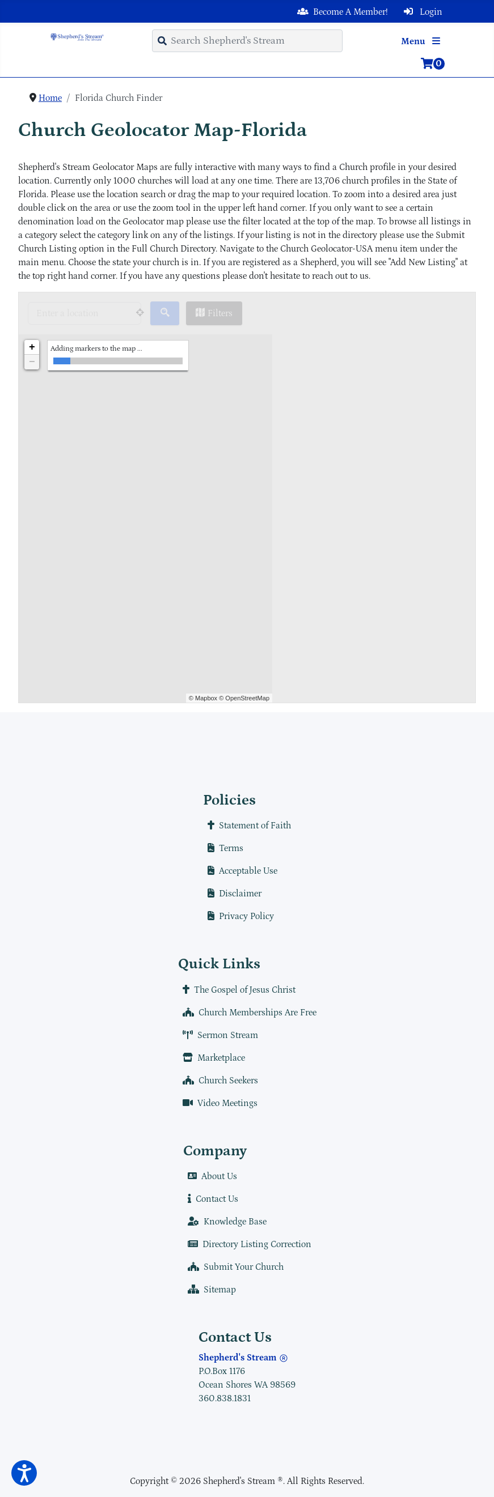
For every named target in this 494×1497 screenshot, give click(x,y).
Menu (423, 41)
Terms (223, 848)
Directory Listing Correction (247, 1244)
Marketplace (211, 1058)
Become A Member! (340, 12)
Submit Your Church (233, 1267)
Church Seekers (218, 1080)
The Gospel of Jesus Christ (236, 990)
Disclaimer (232, 893)
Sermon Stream (218, 1035)
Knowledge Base (225, 1222)
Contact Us (210, 1199)
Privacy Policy (238, 916)
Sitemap (209, 1290)
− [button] (32, 362)
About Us (210, 1176)
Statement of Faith (247, 825)
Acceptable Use (240, 871)
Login (420, 12)
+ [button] (32, 347)
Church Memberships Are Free (247, 1012)
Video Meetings (217, 1103)
